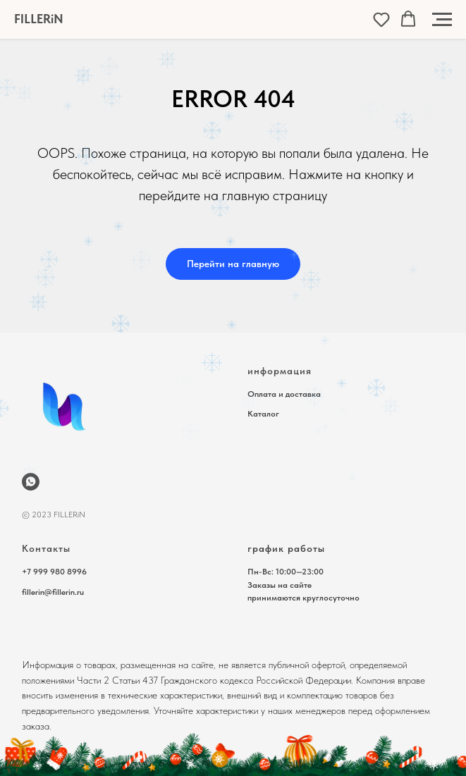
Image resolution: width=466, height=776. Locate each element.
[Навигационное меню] (442, 20)
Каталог (263, 414)
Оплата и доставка (284, 394)
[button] (381, 19)
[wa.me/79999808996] (30, 482)
